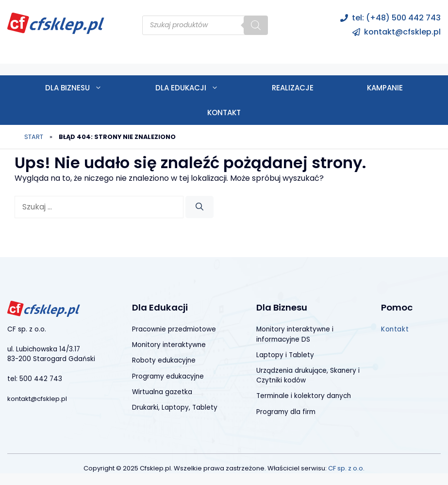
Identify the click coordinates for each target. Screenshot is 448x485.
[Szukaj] (199, 207)
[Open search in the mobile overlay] (204, 25)
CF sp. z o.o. (346, 468)
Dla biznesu (87, 87)
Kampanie (385, 88)
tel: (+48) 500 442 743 (396, 17)
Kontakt (224, 112)
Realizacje (293, 88)
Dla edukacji (200, 87)
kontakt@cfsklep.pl (402, 31)
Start (33, 137)
